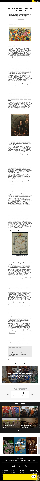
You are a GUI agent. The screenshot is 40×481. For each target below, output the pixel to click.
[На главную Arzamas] (1, 1)
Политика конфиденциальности (22, 460)
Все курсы (19, 430)
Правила (29, 460)
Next (37, 417)
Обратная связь (33, 460)
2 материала (27, 427)
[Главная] (20, 458)
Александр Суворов (12, 333)
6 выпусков (23, 427)
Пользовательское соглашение (13, 460)
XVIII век (14, 359)
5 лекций (5, 427)
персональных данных (10, 477)
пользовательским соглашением (11, 476)
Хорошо (33, 476)
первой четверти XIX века (24, 341)
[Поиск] (39, 1)
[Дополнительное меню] (20, 1)
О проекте (6, 460)
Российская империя (16, 360)
